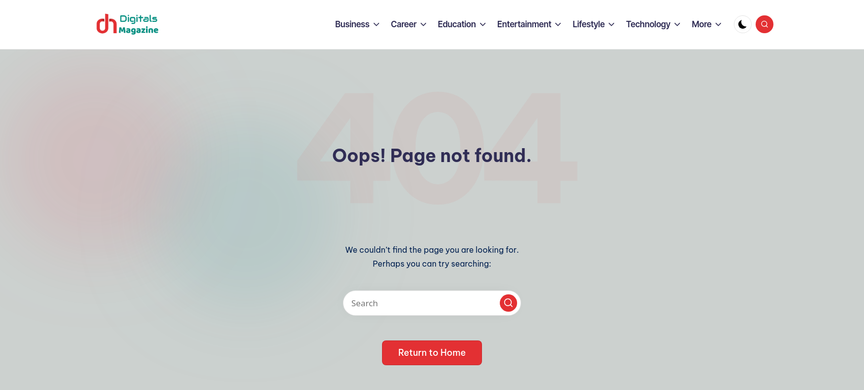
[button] (508, 303)
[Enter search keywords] (432, 303)
